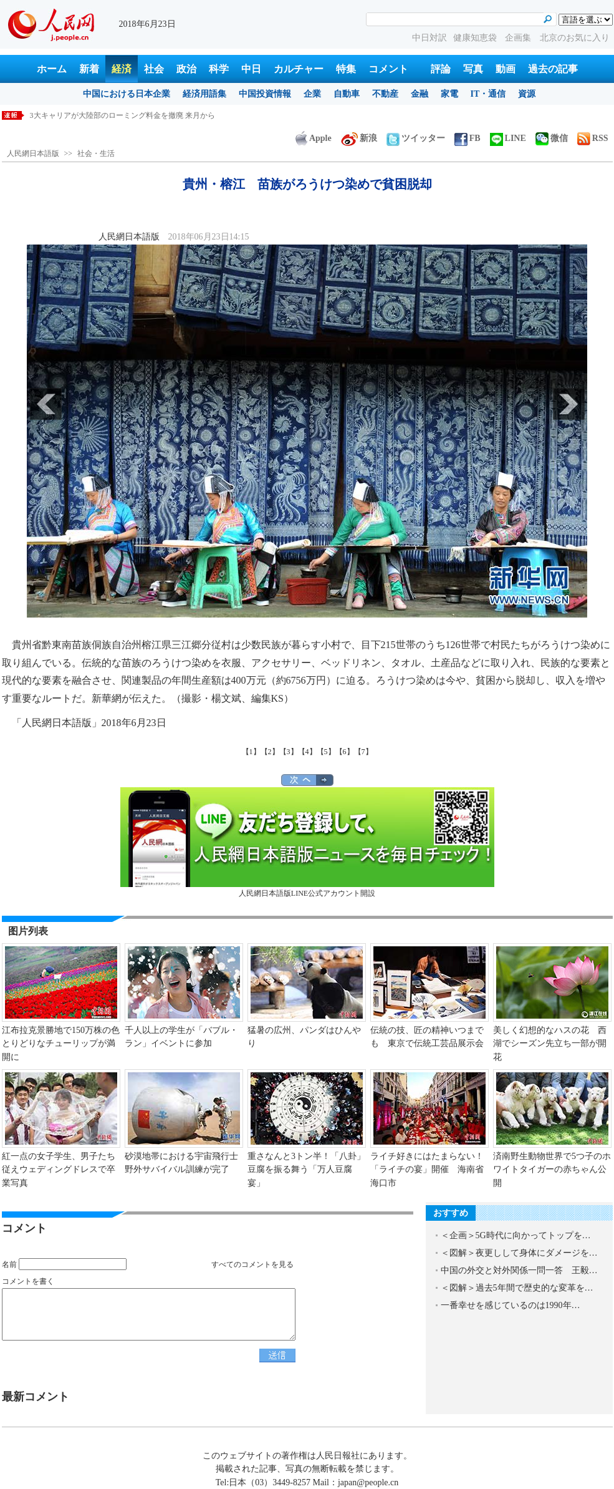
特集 (346, 69)
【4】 (307, 751)
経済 (122, 69)
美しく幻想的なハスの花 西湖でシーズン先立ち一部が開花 (550, 1044)
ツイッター (415, 138)
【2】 (270, 751)
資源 (526, 94)
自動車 (346, 94)
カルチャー (299, 69)
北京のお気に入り (575, 37)
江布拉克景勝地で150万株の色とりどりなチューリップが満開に (61, 1044)
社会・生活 (96, 153)
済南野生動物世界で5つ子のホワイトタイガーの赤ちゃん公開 (552, 1170)
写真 (473, 69)
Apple (313, 138)
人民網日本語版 (33, 153)
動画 (506, 69)
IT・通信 (488, 94)
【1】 (251, 751)
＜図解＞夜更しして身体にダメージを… (519, 1253)
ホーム (52, 69)
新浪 (359, 138)
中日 (251, 69)
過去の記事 (553, 69)
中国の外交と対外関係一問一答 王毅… (519, 1270)
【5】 (326, 751)
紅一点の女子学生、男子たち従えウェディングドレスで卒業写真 (58, 1170)
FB (467, 138)
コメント (388, 69)
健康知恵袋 (476, 37)
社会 (154, 69)
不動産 (385, 94)
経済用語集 (204, 94)
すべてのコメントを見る (252, 1264)
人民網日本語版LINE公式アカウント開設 (307, 842)
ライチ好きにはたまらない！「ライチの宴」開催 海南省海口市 (427, 1170)
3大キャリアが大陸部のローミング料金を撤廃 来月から (122, 115)
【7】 (363, 751)
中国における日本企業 (126, 94)
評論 (441, 69)
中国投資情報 (265, 94)
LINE (508, 138)
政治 (186, 69)
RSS (592, 138)
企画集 (519, 37)
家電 (449, 94)
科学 (219, 69)
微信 (551, 138)
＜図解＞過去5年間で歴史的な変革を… (517, 1288)
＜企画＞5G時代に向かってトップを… (516, 1235)
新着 (89, 69)
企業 (312, 94)
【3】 (288, 751)
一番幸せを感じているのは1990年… (510, 1305)
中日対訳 (429, 37)
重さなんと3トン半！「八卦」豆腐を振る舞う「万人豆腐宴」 (306, 1170)
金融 (419, 94)
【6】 (344, 751)
